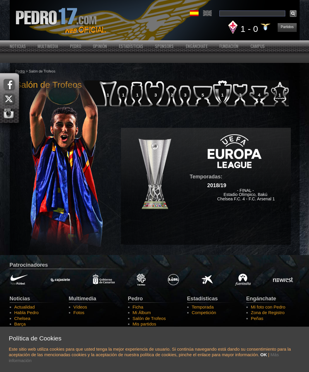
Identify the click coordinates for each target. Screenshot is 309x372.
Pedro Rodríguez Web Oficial (155, 20)
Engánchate (197, 46)
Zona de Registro (268, 312)
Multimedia (47, 46)
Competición (204, 312)
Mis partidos (144, 323)
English (207, 13)
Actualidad (24, 306)
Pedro (75, 46)
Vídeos (80, 306)
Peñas (257, 318)
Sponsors (164, 46)
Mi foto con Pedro (268, 306)
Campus (257, 46)
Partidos (287, 27)
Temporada (203, 306)
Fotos (79, 312)
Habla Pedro (26, 312)
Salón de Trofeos (149, 318)
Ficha (138, 306)
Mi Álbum (142, 312)
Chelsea (22, 318)
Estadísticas (131, 46)
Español (194, 13)
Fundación (228, 46)
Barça (20, 323)
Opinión (100, 46)
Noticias (18, 46)
